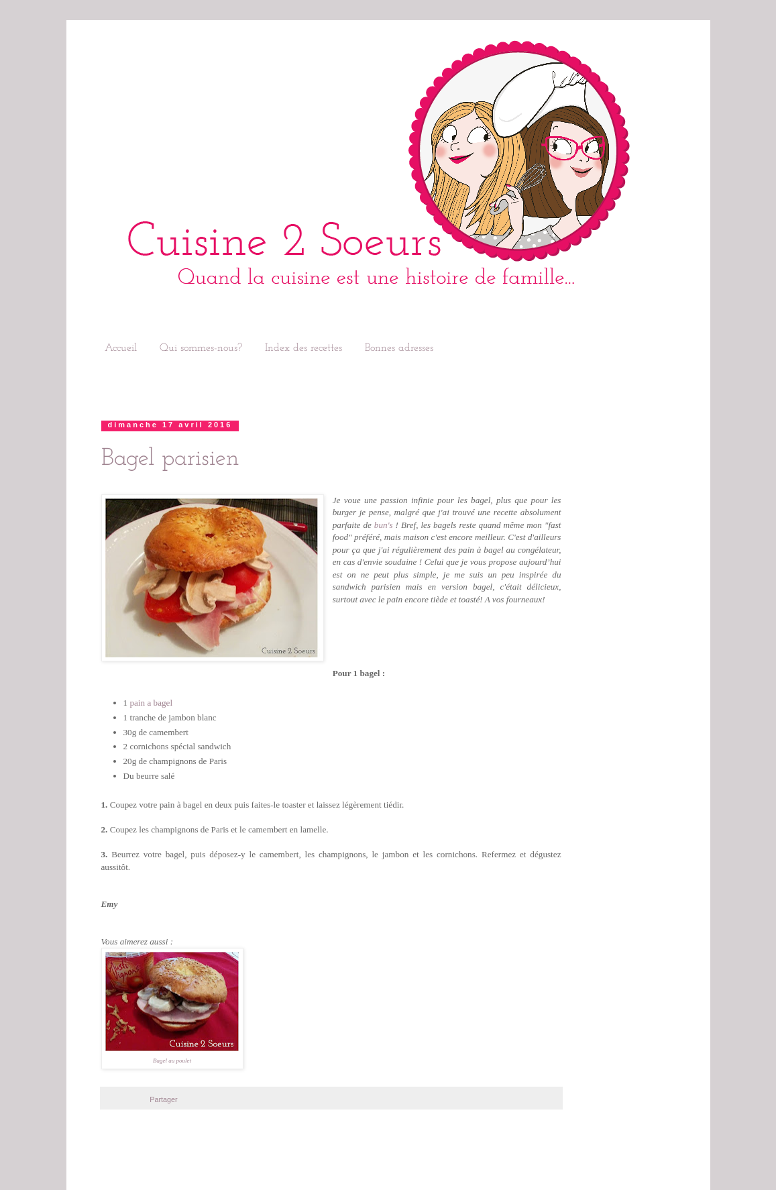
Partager (163, 1099)
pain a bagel (150, 703)
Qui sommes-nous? (201, 348)
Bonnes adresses (399, 348)
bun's (383, 525)
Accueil (121, 348)
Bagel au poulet (172, 1060)
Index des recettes (303, 348)
